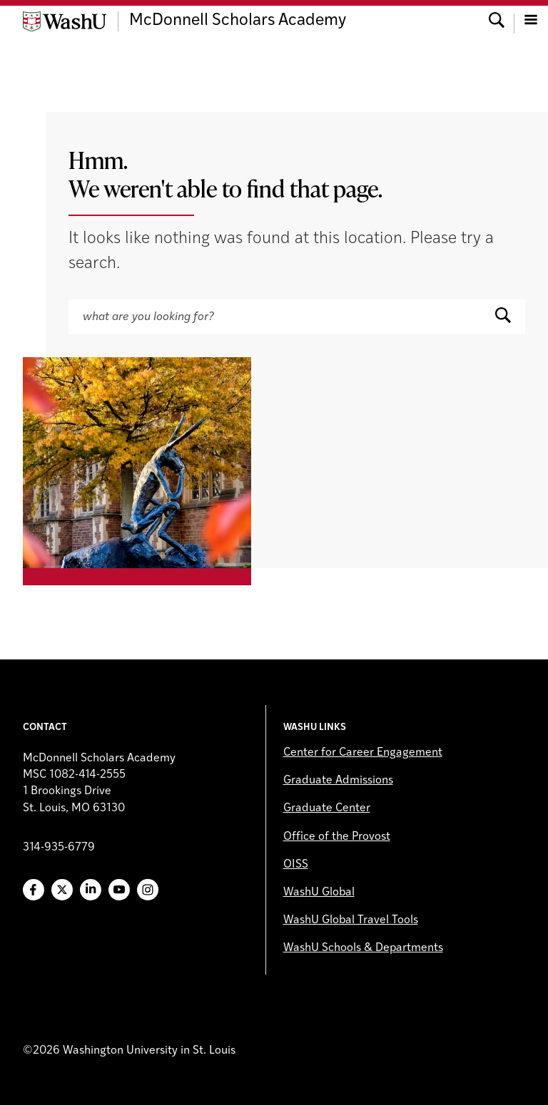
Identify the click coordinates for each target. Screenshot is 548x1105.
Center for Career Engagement (362, 753)
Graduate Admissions (338, 780)
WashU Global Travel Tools (350, 920)
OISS (295, 864)
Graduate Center (326, 808)
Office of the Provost (336, 837)
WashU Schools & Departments (363, 948)
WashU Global (319, 892)
